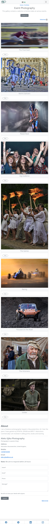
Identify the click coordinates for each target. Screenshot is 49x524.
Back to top (45, 500)
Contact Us (24, 15)
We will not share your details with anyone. (13, 493)
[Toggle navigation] (46, 1)
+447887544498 (5, 452)
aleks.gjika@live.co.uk (7, 457)
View (5, 54)
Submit (5, 498)
